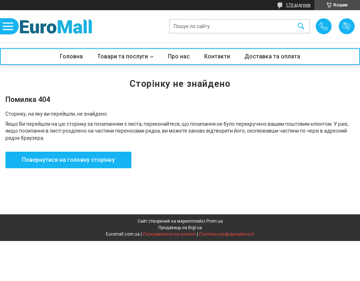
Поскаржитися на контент (169, 234)
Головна (71, 56)
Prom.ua (214, 221)
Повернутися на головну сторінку (68, 159)
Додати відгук (347, 26)
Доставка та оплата (272, 56)
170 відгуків (298, 5)
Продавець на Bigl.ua (180, 227)
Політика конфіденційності (226, 234)
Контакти (217, 56)
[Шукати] (301, 26)
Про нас (179, 56)
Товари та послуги (122, 56)
